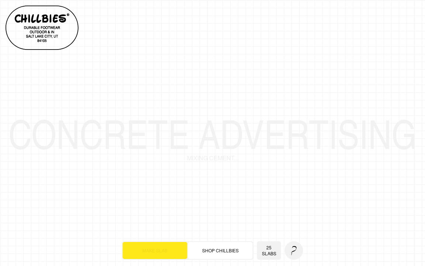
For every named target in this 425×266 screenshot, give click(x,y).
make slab (154, 250)
